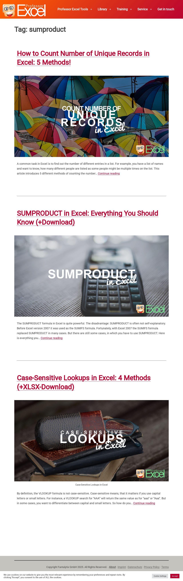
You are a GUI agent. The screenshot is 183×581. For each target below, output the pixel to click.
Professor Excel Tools (72, 9)
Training (122, 9)
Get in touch (165, 9)
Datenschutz (135, 567)
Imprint (122, 567)
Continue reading (109, 173)
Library (102, 9)
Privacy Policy (152, 567)
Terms (165, 567)
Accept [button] (175, 576)
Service (142, 9)
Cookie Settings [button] (160, 576)
